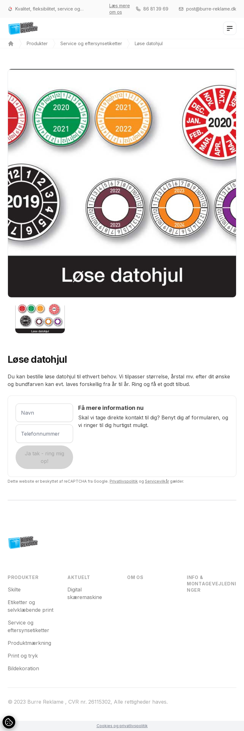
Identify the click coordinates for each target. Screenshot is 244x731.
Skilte (14, 589)
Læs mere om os (119, 9)
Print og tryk (23, 655)
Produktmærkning (29, 643)
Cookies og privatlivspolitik (122, 725)
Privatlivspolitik (124, 481)
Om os (135, 577)
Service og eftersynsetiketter (91, 43)
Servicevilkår (157, 481)
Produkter (37, 43)
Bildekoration (23, 668)
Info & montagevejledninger (211, 584)
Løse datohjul (149, 43)
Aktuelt (78, 577)
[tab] (40, 318)
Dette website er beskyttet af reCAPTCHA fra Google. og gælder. (96, 481)
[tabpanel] (122, 183)
